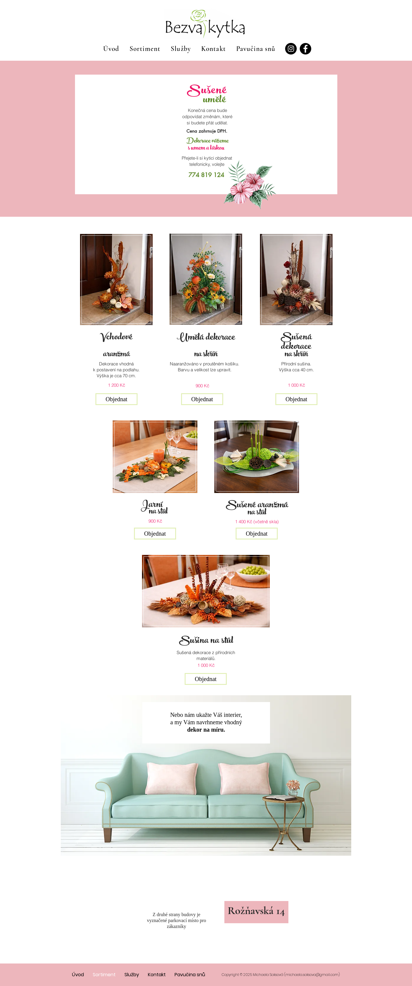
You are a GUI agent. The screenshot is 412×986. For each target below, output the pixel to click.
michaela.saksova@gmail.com (311, 974)
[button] (116, 399)
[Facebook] (305, 48)
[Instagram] (291, 48)
